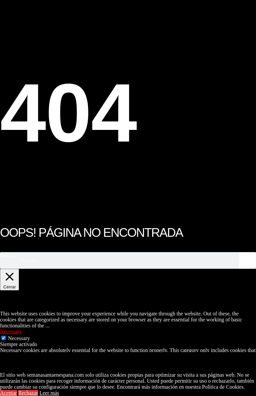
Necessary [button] (11, 331)
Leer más (49, 393)
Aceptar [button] (8, 393)
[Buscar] (247, 260)
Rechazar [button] (28, 393)
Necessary (19, 338)
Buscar (7, 255)
